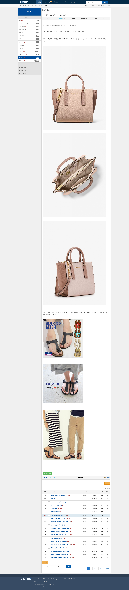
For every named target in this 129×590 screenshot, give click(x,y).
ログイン (87, 5)
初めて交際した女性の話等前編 (59, 525)
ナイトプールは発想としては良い (60, 518)
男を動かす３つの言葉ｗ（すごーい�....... (62, 521)
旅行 (21, 20)
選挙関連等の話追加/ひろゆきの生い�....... (62, 557)
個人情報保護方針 (52, 579)
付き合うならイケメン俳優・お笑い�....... (61, 554)
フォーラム (48, 2)
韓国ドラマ (21, 39)
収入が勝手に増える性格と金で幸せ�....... (61, 551)
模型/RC (21, 48)
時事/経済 (22, 61)
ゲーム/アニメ (23, 54)
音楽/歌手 (22, 42)
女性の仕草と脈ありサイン (58, 538)
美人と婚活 (54, 498)
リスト (107, 483)
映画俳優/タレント (23, 32)
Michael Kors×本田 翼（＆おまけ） (61, 502)
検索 (105, 2)
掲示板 (39, 2)
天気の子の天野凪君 (56, 511)
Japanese (24, 575)
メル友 (33, 2)
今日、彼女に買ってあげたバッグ (60, 515)
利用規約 (44, 579)
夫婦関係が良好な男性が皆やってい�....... (61, 534)
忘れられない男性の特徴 (57, 505)
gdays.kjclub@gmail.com (46, 581)
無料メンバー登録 (95, 5)
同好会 (67, 2)
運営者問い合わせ (72, 579)
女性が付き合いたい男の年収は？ (59, 548)
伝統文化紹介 (23, 26)
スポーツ (22, 51)
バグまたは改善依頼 (61, 579)
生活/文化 (34, 5)
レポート (108, 477)
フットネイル (56, 508)
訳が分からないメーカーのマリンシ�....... (63, 544)
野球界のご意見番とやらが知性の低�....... (61, 531)
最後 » (107, 568)
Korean (20, 575)
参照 (102, 492)
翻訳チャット (58, 2)
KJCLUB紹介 (37, 579)
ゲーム (73, 2)
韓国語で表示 (47, 473)
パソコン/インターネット (24, 23)
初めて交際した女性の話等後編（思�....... (61, 528)
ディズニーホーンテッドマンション (60, 541)
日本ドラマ (21, 35)
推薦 (107, 492)
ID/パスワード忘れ (105, 5)
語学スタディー (22, 29)
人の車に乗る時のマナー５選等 (60, 495)
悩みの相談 (21, 45)
